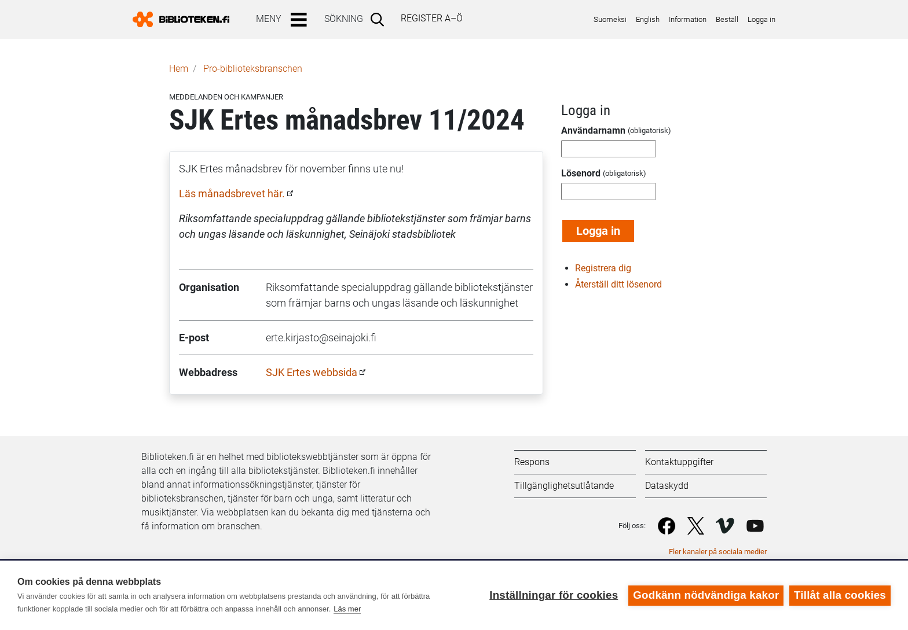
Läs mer (347, 609)
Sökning (343, 18)
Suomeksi (610, 19)
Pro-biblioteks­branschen (252, 68)
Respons (532, 461)
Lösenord (581, 173)
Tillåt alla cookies (840, 595)
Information (687, 19)
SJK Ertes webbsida (311, 372)
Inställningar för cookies (553, 595)
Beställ (727, 19)
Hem (178, 68)
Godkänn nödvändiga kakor (706, 595)
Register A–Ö (432, 18)
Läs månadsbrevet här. (232, 193)
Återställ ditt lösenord (618, 284)
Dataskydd (667, 485)
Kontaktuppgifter (679, 461)
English (648, 19)
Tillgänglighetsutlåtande (564, 485)
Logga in (761, 19)
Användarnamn (593, 130)
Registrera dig (603, 268)
